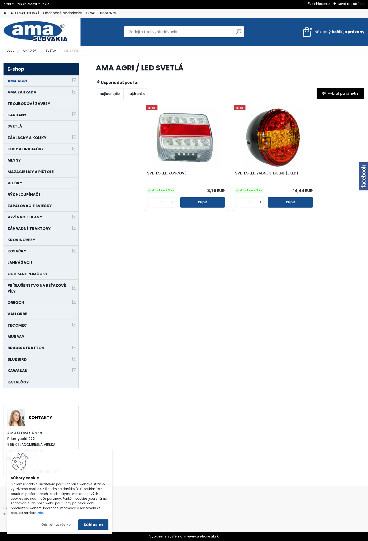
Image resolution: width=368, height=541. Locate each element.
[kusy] (178, 202)
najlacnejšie (110, 93)
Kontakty (108, 13)
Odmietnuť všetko (56, 524)
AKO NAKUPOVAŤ (25, 13)
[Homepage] (5, 13)
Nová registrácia (351, 3)
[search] (238, 33)
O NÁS (91, 13)
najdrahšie (136, 93)
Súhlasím (93, 524)
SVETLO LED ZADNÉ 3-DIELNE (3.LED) (260, 175)
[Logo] (36, 32)
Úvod (11, 50)
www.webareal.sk (203, 536)
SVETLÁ (51, 50)
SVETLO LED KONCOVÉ (187, 173)
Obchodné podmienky (62, 13)
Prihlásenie (321, 3)
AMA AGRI (30, 50)
